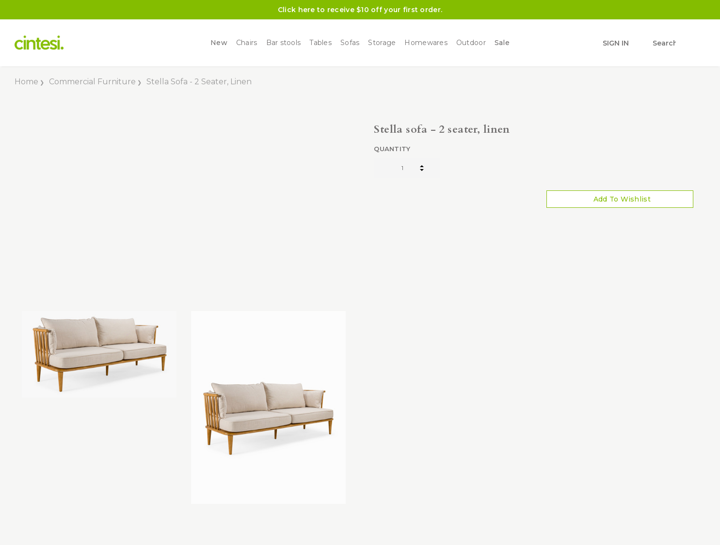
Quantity (392, 149)
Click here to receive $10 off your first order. (360, 9)
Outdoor (471, 43)
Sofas (349, 43)
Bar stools (283, 43)
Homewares (426, 43)
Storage (382, 43)
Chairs (246, 43)
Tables (320, 43)
